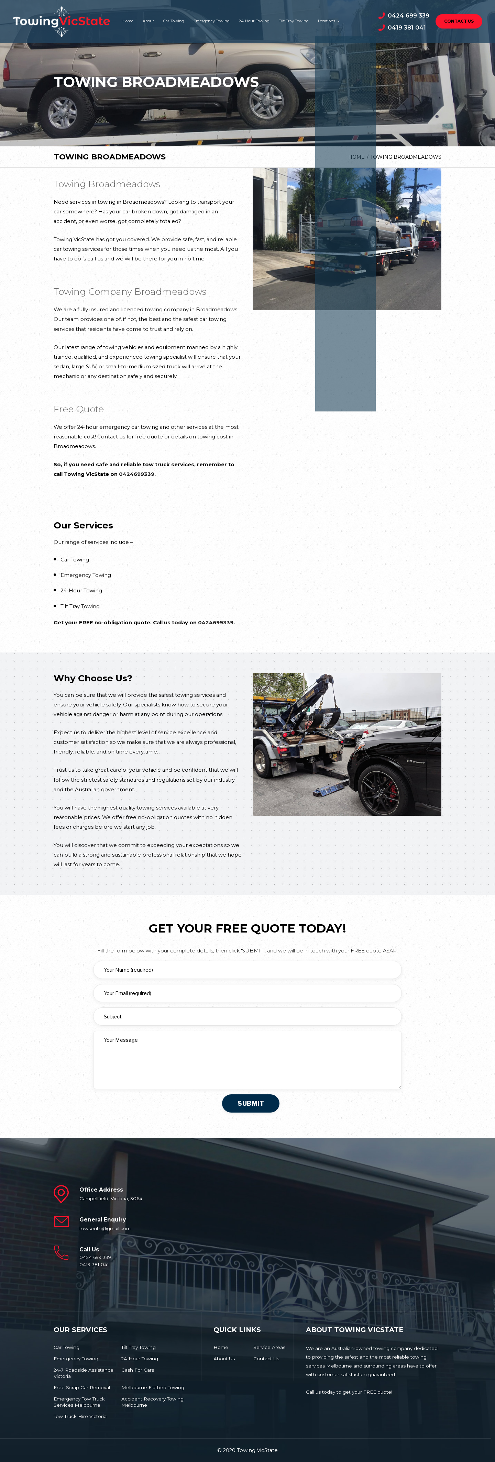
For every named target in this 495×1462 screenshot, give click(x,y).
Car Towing (173, 21)
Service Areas (269, 1347)
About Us (224, 1358)
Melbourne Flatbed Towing (152, 1387)
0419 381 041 (407, 27)
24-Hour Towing (254, 21)
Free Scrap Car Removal (82, 1387)
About (148, 21)
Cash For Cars (137, 1370)
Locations (328, 21)
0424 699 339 (408, 15)
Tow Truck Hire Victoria (80, 1416)
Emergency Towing (212, 21)
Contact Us (459, 21)
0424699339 (136, 474)
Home (127, 21)
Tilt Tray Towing (294, 21)
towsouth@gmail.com (105, 1228)
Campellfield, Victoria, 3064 (110, 1198)
